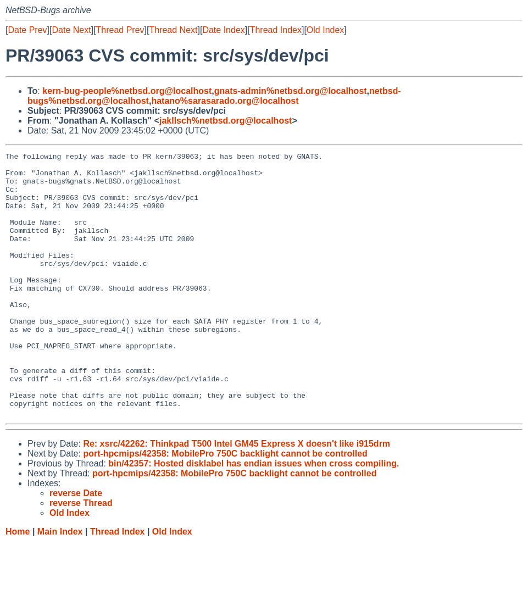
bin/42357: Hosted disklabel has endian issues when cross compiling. (253, 516)
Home (17, 584)
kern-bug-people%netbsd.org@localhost (127, 91)
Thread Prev (120, 30)
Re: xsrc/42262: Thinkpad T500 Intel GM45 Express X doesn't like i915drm (236, 496)
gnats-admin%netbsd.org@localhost (290, 91)
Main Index (60, 584)
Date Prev (27, 30)
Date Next (71, 30)
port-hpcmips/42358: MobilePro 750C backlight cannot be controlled (225, 506)
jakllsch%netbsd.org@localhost (225, 120)
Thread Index (276, 30)
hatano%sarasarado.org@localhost (224, 100)
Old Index (325, 30)
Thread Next (173, 30)
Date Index (223, 30)
